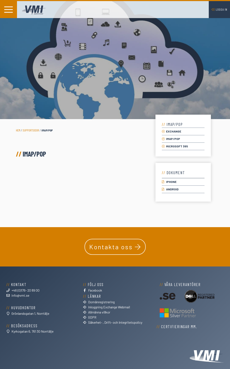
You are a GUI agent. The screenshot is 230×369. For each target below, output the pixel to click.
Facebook (95, 290)
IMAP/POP (173, 139)
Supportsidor (31, 130)
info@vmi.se (20, 295)
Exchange (173, 131)
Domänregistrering (101, 302)
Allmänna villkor (99, 312)
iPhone (171, 182)
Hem (18, 130)
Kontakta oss (111, 247)
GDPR (92, 317)
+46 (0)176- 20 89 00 (25, 290)
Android (172, 189)
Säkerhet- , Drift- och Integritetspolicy (115, 322)
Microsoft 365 (177, 146)
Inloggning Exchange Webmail (109, 307)
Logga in (221, 9)
